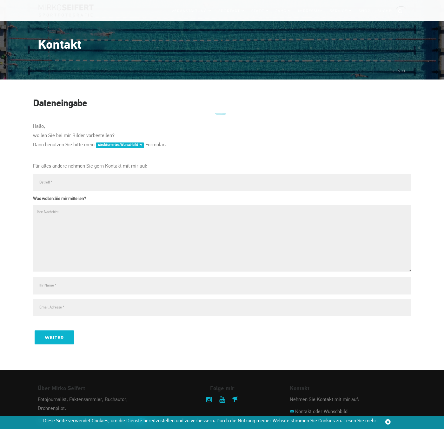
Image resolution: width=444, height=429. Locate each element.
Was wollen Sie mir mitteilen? (59, 199)
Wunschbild (336, 411)
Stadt (260, 11)
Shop (364, 11)
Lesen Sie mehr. (360, 421)
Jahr (283, 11)
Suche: (385, 11)
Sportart (231, 11)
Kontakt (303, 411)
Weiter (54, 337)
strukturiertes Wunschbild (120, 145)
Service (341, 11)
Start (399, 71)
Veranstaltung (191, 11)
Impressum (310, 11)
